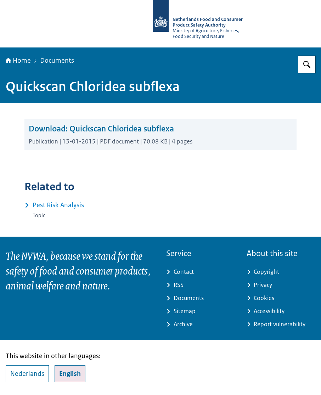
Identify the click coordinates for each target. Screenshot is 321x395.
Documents (57, 60)
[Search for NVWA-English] (306, 64)
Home (18, 60)
